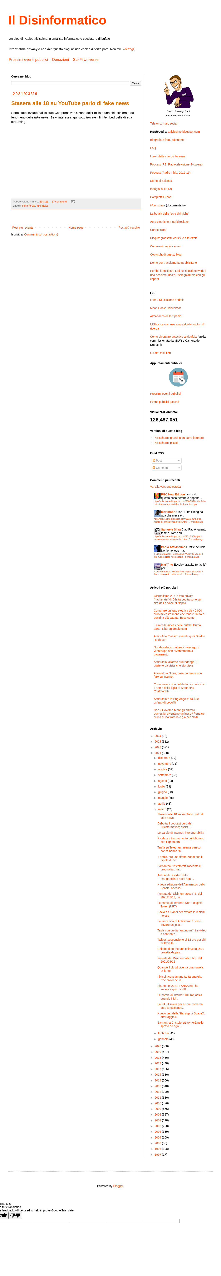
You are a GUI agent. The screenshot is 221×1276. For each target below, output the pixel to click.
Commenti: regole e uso (165, 246)
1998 (158, 1148)
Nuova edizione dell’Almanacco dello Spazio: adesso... (181, 886)
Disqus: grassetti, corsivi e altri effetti (173, 238)
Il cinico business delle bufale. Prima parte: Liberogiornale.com (177, 626)
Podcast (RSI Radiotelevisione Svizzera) (176, 164)
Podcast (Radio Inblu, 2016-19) (170, 172)
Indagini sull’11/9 (161, 189)
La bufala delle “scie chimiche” (169, 213)
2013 (158, 1086)
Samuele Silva (171, 529)
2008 (158, 1114)
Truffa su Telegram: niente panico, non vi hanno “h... (179, 849)
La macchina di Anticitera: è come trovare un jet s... (179, 923)
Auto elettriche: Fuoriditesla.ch (169, 221)
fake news (42, 205)
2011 (158, 1097)
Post (157, 460)
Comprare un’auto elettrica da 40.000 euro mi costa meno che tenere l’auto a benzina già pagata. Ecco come (179, 614)
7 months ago (196, 521)
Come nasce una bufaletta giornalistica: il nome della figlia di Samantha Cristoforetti (179, 688)
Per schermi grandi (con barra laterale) (179, 437)
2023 (158, 741)
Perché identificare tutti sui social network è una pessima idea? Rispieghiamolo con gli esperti (178, 275)
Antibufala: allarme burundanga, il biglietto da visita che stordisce (175, 663)
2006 (158, 1126)
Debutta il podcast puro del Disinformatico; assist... (174, 825)
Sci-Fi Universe (85, 59)
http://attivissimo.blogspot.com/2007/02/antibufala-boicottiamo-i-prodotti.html (180, 502)
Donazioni (60, 59)
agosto (163, 780)
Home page (75, 227)
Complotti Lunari (160, 197)
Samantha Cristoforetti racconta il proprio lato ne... (179, 867)
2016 (158, 1069)
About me (178, 139)
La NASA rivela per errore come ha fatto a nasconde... (180, 1005)
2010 (158, 1103)
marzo (162, 809)
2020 (158, 1046)
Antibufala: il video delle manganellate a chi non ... (175, 877)
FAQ (153, 148)
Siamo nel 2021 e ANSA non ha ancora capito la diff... (177, 987)
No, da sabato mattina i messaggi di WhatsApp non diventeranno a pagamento (177, 651)
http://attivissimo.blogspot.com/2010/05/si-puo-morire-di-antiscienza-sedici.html (178, 520)
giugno (163, 792)
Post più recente (22, 227)
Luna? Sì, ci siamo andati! (167, 300)
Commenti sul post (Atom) (41, 234)
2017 (158, 1063)
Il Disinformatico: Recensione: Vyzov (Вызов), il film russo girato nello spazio (178, 555)
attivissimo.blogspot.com (184, 131)
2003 (158, 1143)
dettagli (129, 49)
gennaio (163, 1039)
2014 (158, 1080)
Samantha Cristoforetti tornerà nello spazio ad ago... (180, 1024)
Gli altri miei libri (160, 353)
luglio (162, 786)
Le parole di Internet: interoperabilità (180, 832)
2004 (158, 1137)
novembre (165, 763)
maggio (163, 797)
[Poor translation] (15, 1215)
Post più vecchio (129, 227)
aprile (162, 803)
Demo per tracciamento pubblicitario (173, 262)
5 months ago (190, 504)
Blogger (118, 1186)
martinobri (168, 512)
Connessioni (158, 230)
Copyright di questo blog (166, 254)
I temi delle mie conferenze (167, 156)
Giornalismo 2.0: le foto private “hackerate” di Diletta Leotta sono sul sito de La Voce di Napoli (177, 599)
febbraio (163, 1033)
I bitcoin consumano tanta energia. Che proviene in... (179, 978)
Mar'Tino (167, 564)
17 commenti (59, 201)
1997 (158, 1154)
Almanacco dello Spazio (165, 316)
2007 (158, 1120)
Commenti (161, 467)
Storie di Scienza (161, 180)
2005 (158, 1131)
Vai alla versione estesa (165, 486)
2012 (158, 1091)
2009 (158, 1109)
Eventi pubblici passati (164, 401)
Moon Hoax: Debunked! (165, 308)
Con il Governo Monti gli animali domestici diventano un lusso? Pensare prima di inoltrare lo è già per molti (179, 713)
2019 (158, 1051)
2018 (158, 1057)
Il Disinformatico (57, 20)
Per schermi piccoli (166, 442)
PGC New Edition (173, 494)
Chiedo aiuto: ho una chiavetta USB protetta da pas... (180, 950)
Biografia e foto (160, 139)
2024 (158, 736)
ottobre (163, 769)
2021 (158, 753)
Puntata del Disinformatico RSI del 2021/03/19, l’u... (179, 895)
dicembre (164, 757)
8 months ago (192, 557)
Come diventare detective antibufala (173, 336)
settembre (165, 775)
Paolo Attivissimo (173, 547)
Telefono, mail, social (163, 123)
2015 (158, 1074)
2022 (158, 747)
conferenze (28, 205)
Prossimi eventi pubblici (28, 59)
